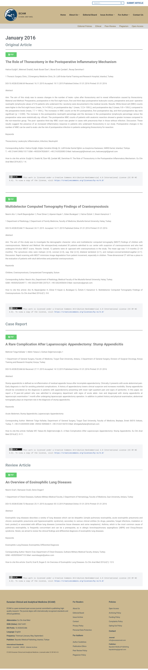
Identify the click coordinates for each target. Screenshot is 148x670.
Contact (76, 623)
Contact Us (138, 15)
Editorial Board (90, 15)
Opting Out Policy (115, 627)
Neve (6, 667)
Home (62, 15)
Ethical (98, 26)
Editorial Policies (84, 26)
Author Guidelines (79, 643)
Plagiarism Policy (79, 656)
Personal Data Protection (82, 631)
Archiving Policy (115, 614)
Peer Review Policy (80, 652)
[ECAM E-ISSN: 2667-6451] (18, 14)
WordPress (26, 667)
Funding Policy (114, 618)
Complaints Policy (116, 623)
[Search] (105, 3)
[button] (78, 14)
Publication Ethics (80, 648)
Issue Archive (78, 618)
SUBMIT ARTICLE (135, 3)
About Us (76, 610)
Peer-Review (110, 26)
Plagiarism (123, 26)
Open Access (137, 26)
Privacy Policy (78, 627)
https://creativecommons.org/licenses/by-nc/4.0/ (79, 181)
